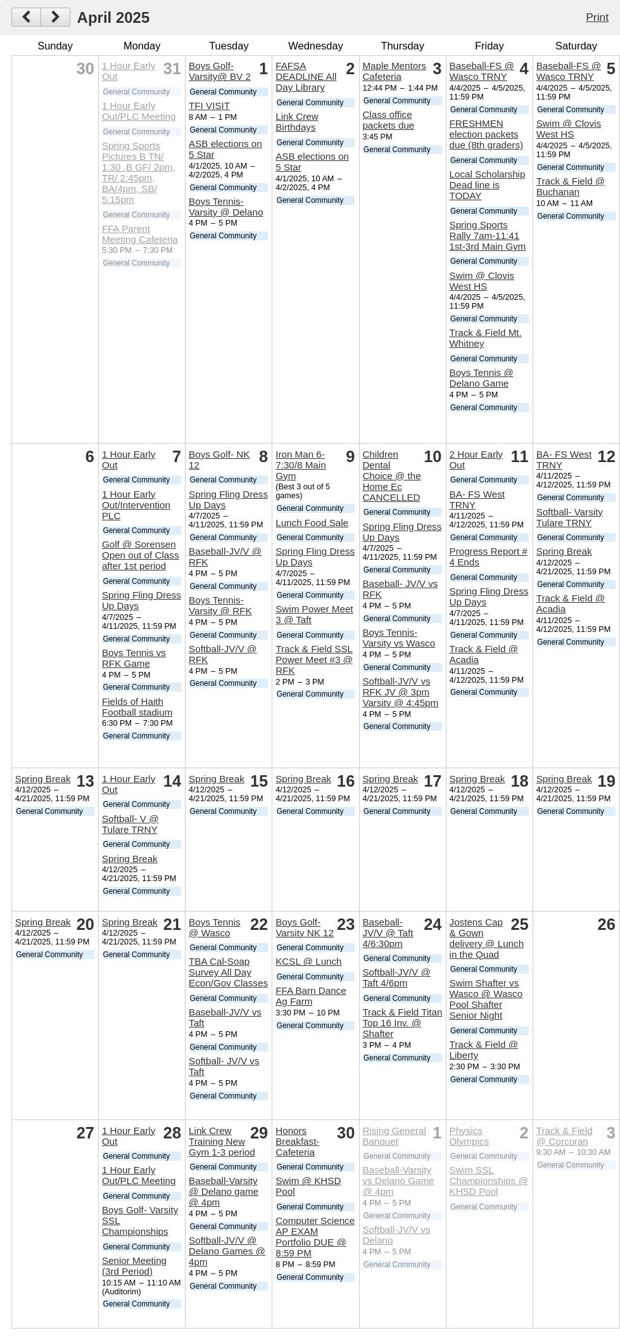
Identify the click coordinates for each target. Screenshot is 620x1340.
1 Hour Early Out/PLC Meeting (139, 111)
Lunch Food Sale (311, 522)
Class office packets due (388, 120)
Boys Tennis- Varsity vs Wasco (398, 637)
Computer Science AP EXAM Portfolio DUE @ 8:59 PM (315, 1236)
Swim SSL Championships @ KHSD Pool (489, 1180)
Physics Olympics (469, 1136)
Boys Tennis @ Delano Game (482, 378)
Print (597, 17)
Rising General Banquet (394, 1136)
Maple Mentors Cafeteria (394, 71)
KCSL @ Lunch (308, 961)
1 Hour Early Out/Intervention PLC (136, 505)
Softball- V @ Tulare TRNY (130, 824)
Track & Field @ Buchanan (570, 186)
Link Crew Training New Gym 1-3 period (222, 1141)
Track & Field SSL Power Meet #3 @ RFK (314, 659)
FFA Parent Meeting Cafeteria (140, 234)
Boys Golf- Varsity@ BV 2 (220, 71)
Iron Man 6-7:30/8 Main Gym (300, 465)
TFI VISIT (209, 105)
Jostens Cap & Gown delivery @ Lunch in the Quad (487, 938)
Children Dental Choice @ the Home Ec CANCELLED (391, 476)
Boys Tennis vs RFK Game (134, 658)
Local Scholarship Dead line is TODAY (488, 185)
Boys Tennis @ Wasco (215, 927)
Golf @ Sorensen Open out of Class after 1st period (140, 555)
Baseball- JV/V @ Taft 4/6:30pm (387, 933)
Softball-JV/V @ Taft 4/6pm (396, 977)
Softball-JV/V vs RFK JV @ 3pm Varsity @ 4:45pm (400, 692)
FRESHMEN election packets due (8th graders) (487, 134)
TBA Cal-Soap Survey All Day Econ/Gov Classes (228, 972)
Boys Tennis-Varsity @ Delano (226, 206)
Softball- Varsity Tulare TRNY (569, 517)
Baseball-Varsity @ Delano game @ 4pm (223, 1191)
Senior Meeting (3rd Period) (134, 1266)
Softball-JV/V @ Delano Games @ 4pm (227, 1251)
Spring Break (564, 551)
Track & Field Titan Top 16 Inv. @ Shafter (402, 1023)
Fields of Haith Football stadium (137, 707)
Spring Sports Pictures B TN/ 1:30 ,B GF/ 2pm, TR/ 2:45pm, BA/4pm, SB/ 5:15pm (138, 172)
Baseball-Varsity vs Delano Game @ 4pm (398, 1180)
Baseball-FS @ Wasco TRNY (482, 71)
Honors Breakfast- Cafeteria (297, 1141)
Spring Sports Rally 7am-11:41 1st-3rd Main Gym (488, 235)
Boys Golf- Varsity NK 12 (304, 927)
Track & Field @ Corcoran (564, 1136)
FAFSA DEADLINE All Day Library (305, 76)
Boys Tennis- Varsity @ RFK (220, 605)
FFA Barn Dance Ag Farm (310, 996)
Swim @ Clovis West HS (482, 281)
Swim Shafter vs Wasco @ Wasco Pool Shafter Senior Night (486, 999)
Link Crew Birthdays (297, 121)
